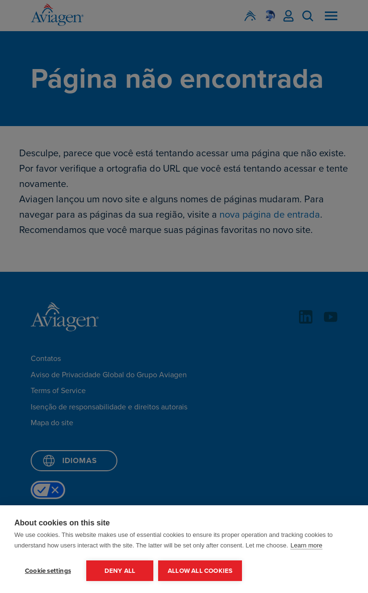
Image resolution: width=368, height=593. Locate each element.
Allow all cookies (200, 570)
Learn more (306, 545)
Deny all (120, 570)
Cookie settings (48, 570)
